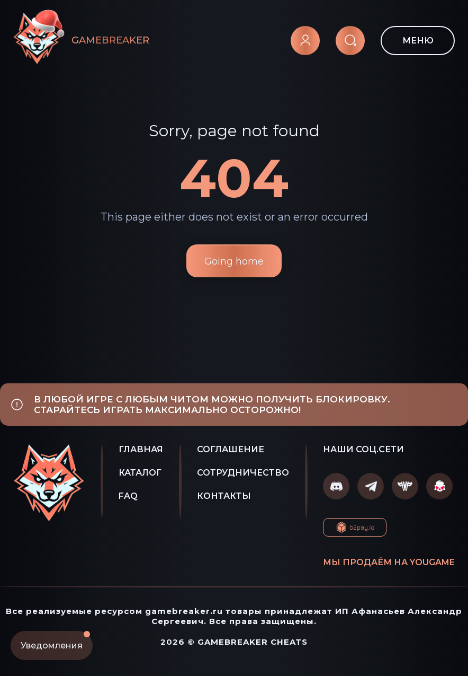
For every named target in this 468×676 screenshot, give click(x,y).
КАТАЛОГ (140, 473)
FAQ (128, 496)
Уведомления (55, 641)
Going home (234, 261)
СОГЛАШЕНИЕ (230, 449)
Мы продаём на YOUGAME (389, 562)
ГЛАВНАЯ (141, 449)
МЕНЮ (418, 41)
